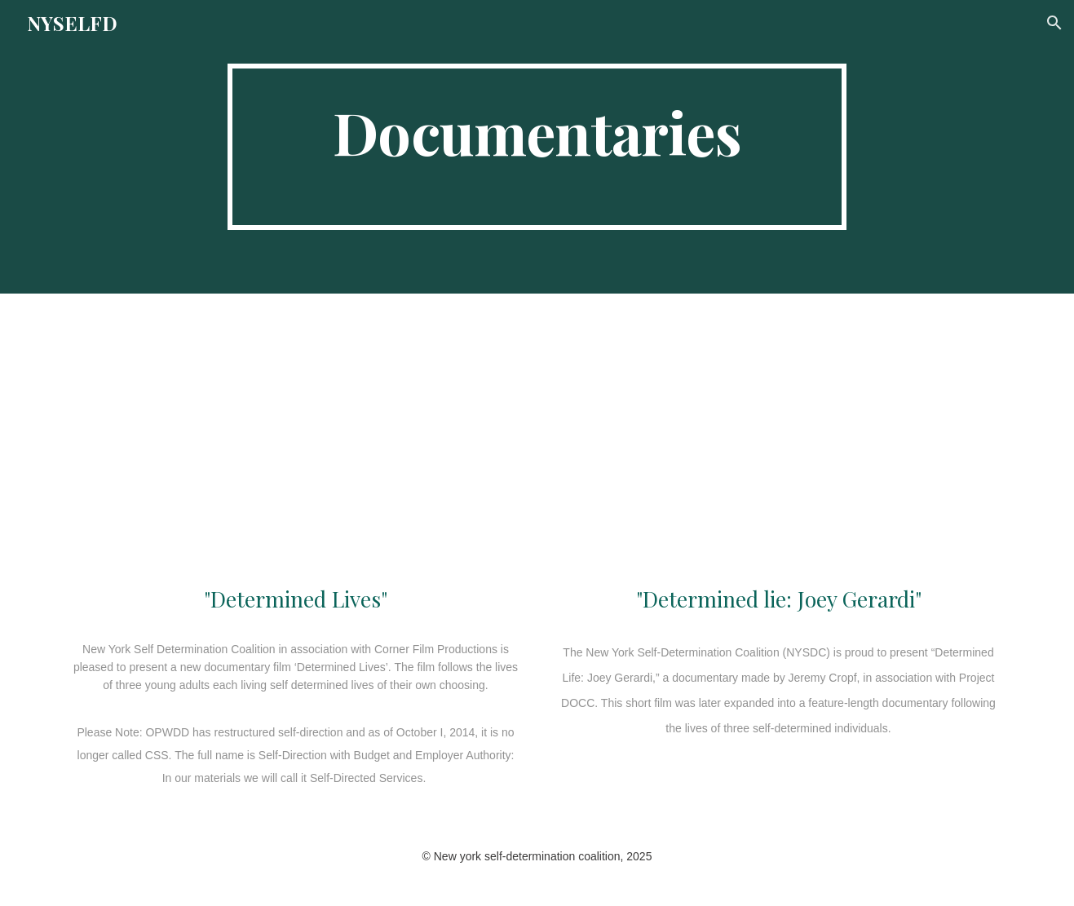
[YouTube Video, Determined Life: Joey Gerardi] (778, 442)
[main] (537, 147)
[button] (1054, 22)
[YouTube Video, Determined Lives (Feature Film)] (295, 442)
